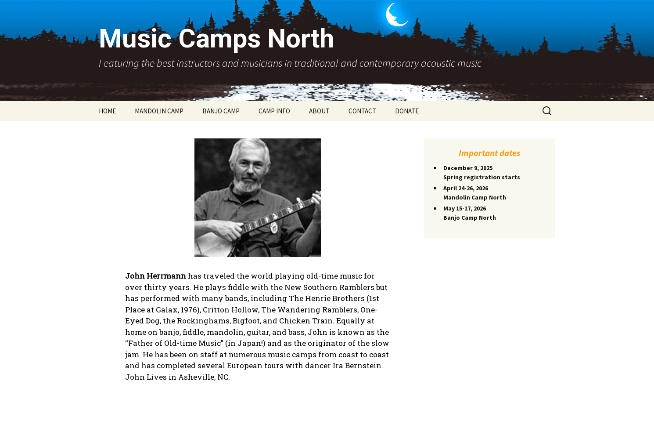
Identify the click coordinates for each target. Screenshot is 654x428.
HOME (107, 111)
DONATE (407, 111)
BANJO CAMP (221, 111)
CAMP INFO (274, 111)
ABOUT (319, 111)
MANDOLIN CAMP (159, 111)
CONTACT (362, 111)
